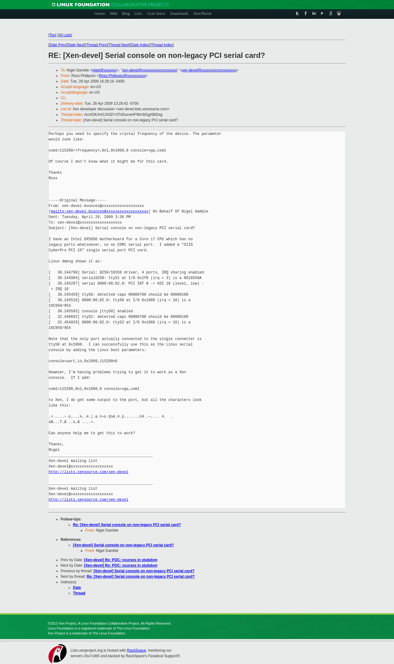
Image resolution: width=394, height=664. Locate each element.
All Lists (64, 35)
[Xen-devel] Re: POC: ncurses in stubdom (120, 560)
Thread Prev (96, 45)
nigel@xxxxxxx (104, 70)
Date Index (140, 45)
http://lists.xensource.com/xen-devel (88, 472)
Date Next (76, 45)
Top (52, 35)
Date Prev (57, 45)
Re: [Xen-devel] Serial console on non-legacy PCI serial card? (127, 525)
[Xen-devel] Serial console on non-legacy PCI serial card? (123, 545)
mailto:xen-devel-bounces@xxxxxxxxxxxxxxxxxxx (99, 211)
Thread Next (119, 45)
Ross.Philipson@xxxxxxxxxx (122, 76)
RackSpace (136, 650)
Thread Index (162, 45)
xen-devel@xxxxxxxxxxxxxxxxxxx (149, 70)
